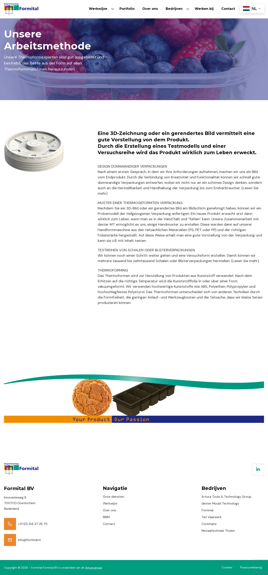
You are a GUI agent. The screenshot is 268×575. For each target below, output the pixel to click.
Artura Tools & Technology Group (226, 497)
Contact (228, 9)
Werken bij (204, 9)
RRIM (106, 517)
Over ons (150, 9)
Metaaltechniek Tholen (218, 531)
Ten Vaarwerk (212, 517)
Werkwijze (98, 9)
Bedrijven (174, 9)
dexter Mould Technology (220, 503)
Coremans (209, 524)
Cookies (227, 567)
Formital (207, 510)
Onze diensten (113, 497)
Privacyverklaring (251, 567)
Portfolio (127, 9)
